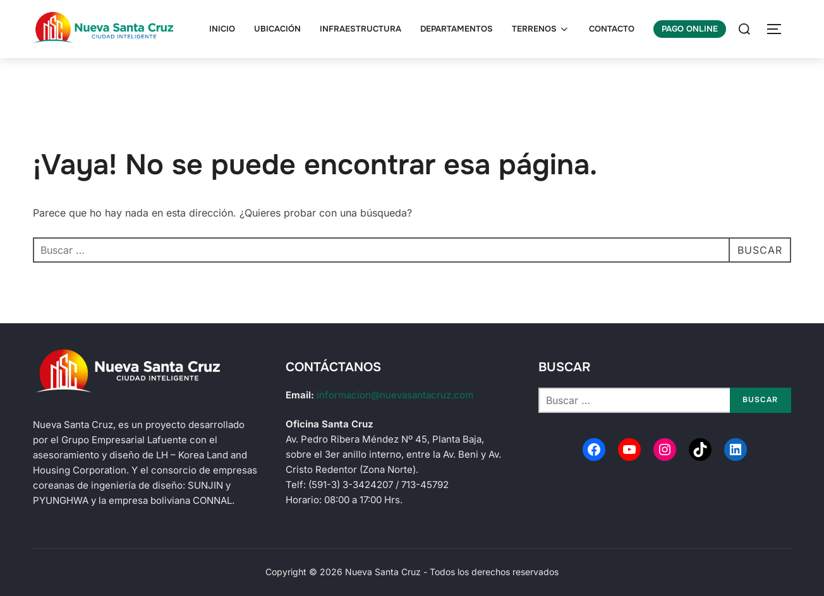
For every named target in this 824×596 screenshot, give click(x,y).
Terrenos (541, 29)
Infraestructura (360, 28)
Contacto (611, 28)
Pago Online (690, 28)
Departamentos (456, 28)
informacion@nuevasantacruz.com (395, 395)
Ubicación (277, 28)
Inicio (222, 28)
